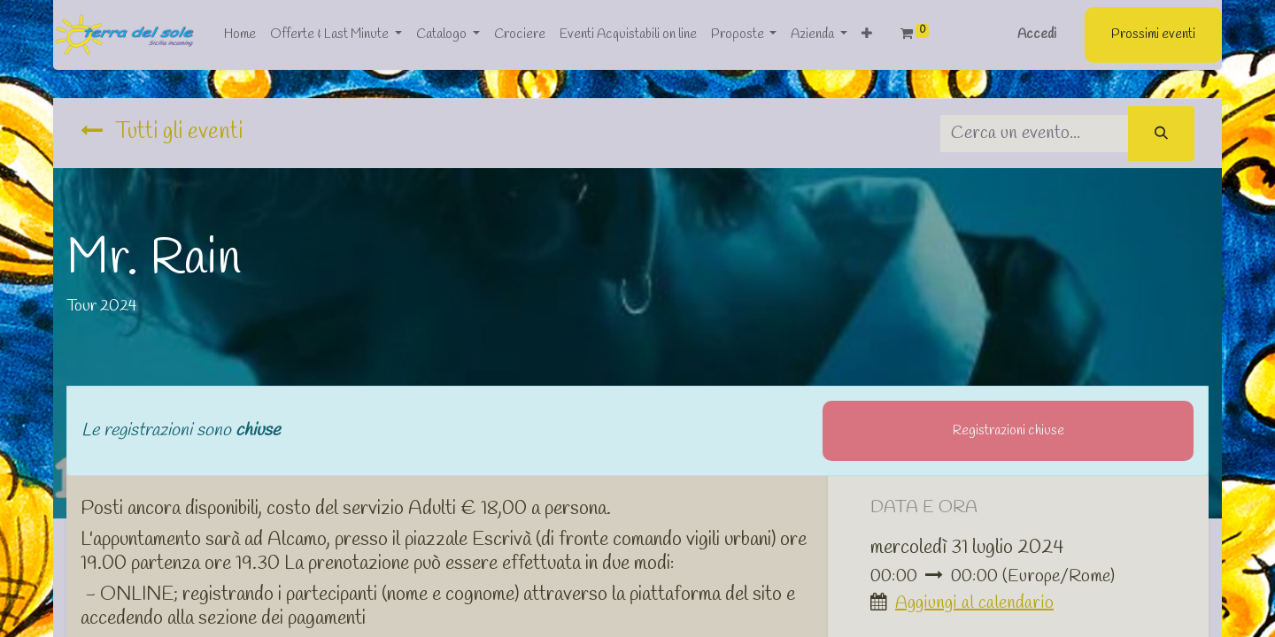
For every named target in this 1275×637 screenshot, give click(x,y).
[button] (866, 35)
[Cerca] (1161, 134)
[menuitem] (240, 35)
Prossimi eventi (1153, 34)
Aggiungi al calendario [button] (974, 603)
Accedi (1036, 34)
